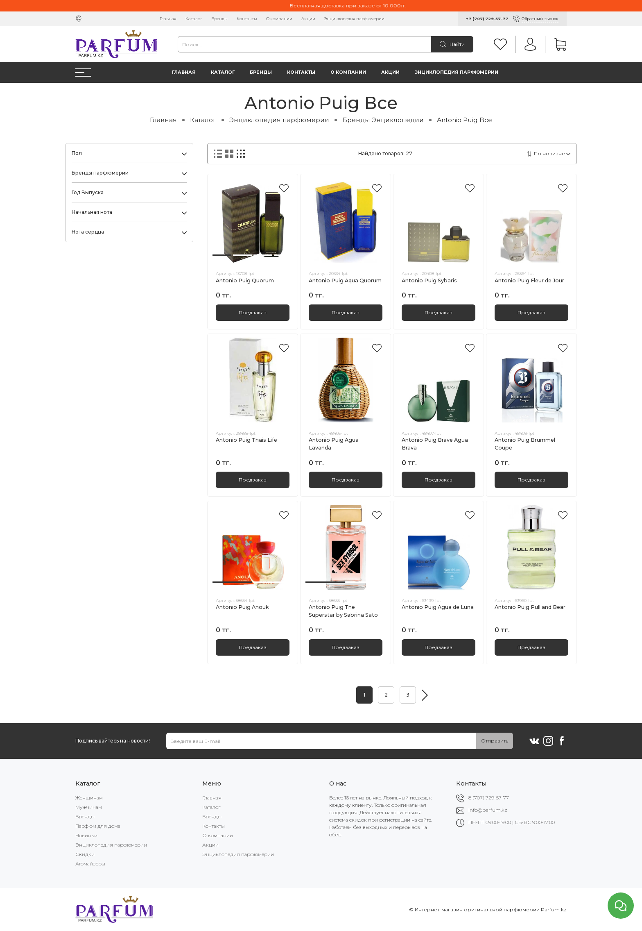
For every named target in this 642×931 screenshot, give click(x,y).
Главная (168, 18)
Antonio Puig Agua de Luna (438, 607)
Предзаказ (253, 312)
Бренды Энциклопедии (383, 120)
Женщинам (89, 798)
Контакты (247, 18)
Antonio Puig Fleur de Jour (529, 280)
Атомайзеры (90, 864)
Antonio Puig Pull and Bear (530, 607)
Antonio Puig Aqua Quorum (345, 280)
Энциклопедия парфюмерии (354, 18)
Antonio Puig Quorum (245, 280)
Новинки (86, 835)
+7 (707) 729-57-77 (487, 18)
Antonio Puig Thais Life (246, 440)
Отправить (494, 741)
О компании (279, 18)
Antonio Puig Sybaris (429, 280)
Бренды (219, 18)
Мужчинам (88, 807)
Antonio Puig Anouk (242, 607)
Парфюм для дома (97, 826)
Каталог (193, 18)
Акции (308, 18)
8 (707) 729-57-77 (488, 798)
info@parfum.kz (487, 810)
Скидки (85, 854)
